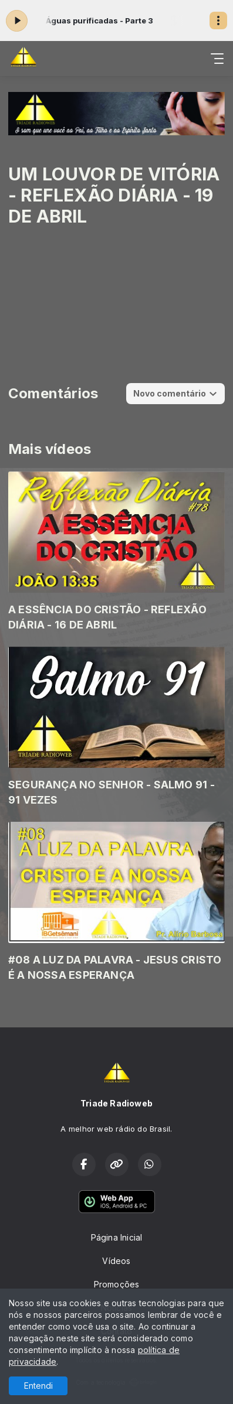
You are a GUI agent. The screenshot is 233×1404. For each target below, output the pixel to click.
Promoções (117, 1284)
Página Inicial (117, 1237)
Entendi (38, 1386)
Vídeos (116, 1261)
